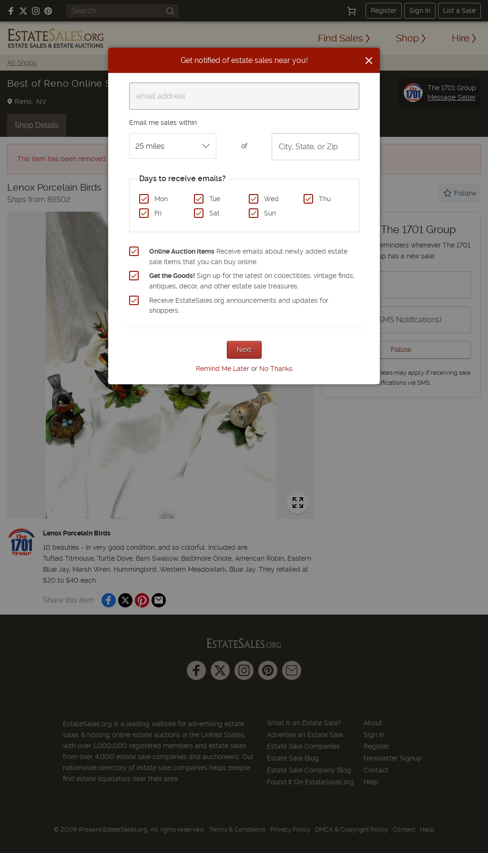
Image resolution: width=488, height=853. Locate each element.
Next (244, 349)
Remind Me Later (222, 368)
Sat (214, 213)
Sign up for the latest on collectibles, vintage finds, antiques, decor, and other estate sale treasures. (252, 281)
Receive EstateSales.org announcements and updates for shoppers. (238, 306)
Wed (271, 199)
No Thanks (276, 368)
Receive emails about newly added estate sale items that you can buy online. (248, 256)
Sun (270, 213)
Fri (158, 213)
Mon (161, 199)
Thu (325, 199)
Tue (214, 199)
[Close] (369, 60)
